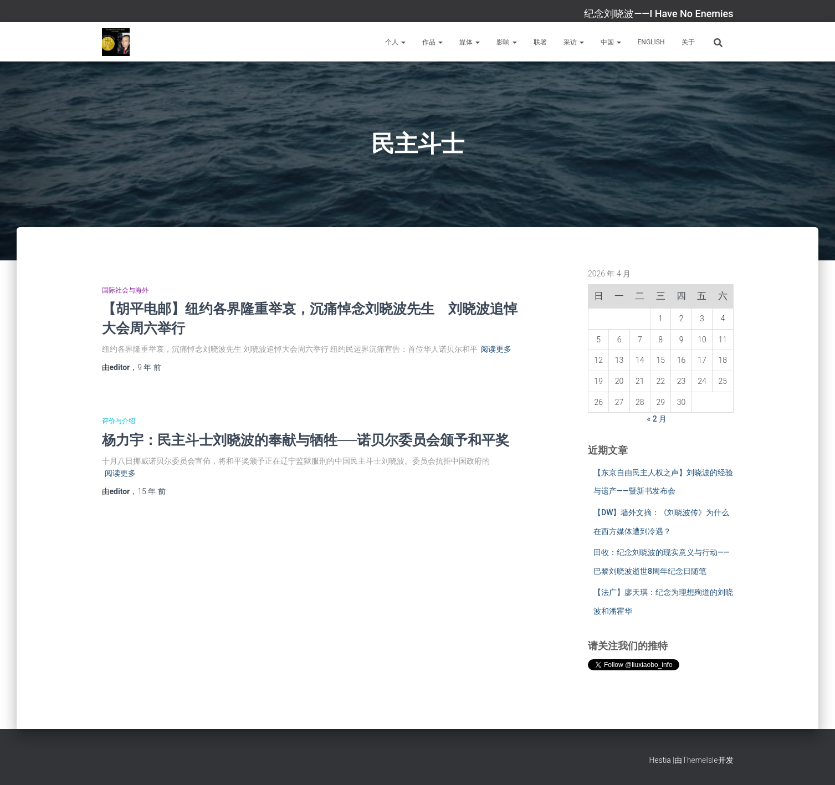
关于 (688, 42)
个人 (395, 42)
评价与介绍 (118, 421)
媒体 (469, 42)
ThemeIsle (700, 760)
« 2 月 (657, 418)
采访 (574, 42)
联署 (540, 42)
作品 (432, 42)
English (651, 42)
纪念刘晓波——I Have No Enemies (658, 13)
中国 (611, 42)
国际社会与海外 (125, 290)
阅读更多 (495, 349)
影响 (506, 42)
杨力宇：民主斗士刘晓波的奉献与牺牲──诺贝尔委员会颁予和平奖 (305, 439)
